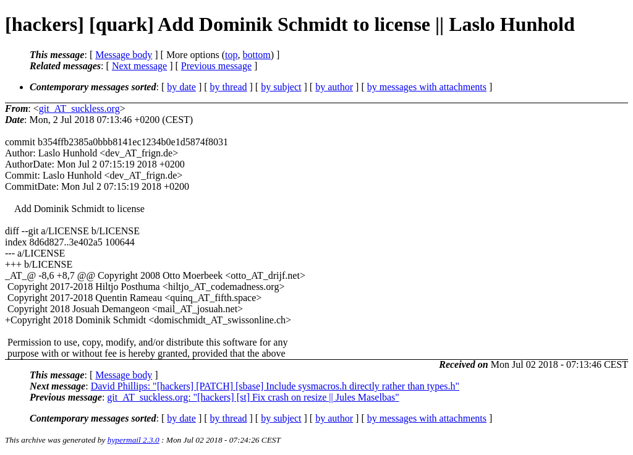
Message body (123, 54)
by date (181, 87)
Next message (139, 66)
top (231, 54)
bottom (256, 54)
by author (334, 87)
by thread (228, 87)
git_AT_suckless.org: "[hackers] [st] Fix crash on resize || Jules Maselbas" (253, 397)
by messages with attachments (426, 87)
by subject (281, 87)
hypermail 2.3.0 (133, 439)
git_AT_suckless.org (79, 108)
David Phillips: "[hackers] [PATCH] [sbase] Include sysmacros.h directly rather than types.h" (275, 386)
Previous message (216, 66)
